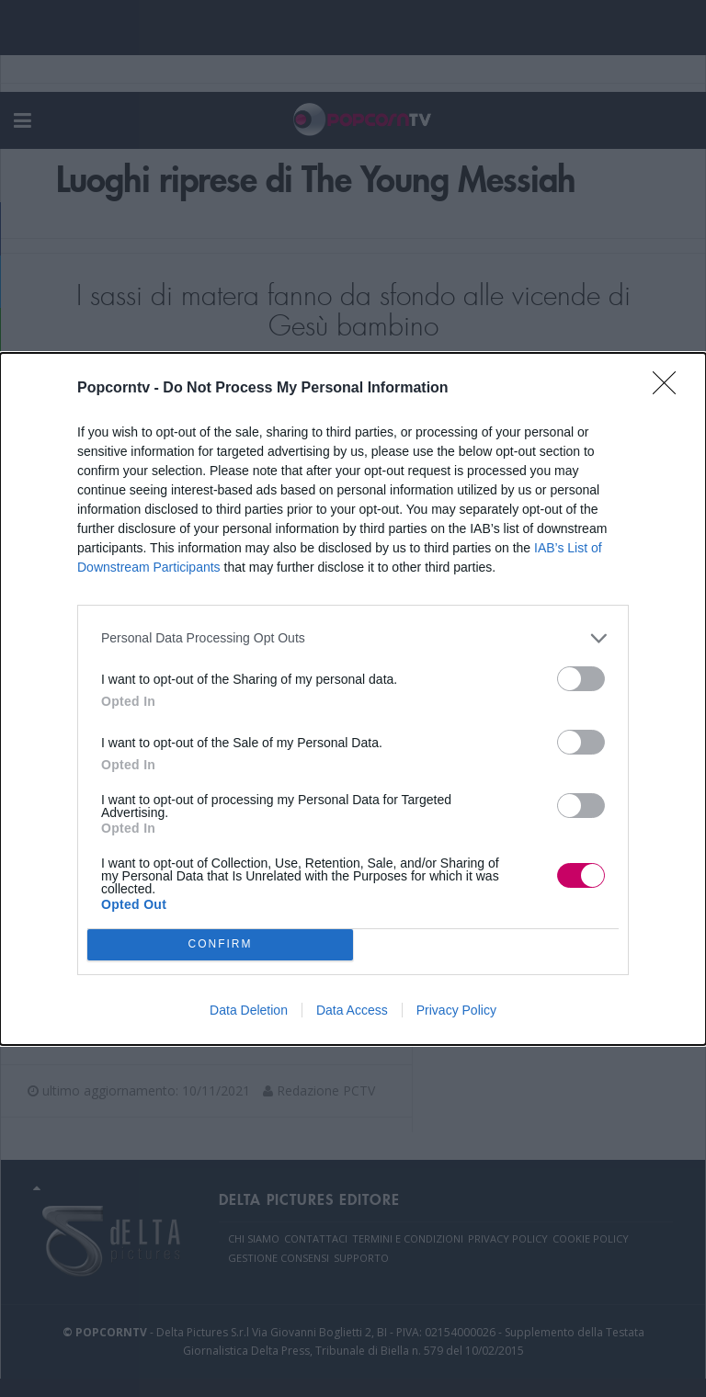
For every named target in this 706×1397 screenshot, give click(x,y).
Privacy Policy (456, 1010)
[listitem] (353, 638)
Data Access (352, 1010)
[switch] (581, 678)
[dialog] (353, 699)
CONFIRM (220, 944)
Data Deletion (249, 1010)
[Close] (670, 388)
